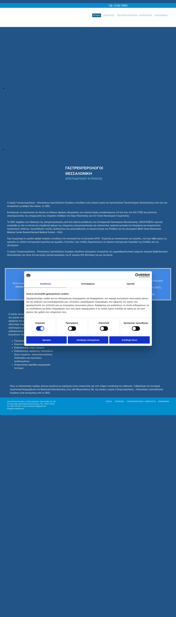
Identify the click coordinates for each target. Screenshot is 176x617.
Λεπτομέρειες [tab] (88, 283)
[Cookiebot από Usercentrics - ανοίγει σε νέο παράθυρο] (137, 275)
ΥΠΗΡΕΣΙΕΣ (108, 15)
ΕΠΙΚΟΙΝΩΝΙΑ (161, 15)
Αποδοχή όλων (129, 340)
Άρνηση (46, 340)
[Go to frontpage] (28, 24)
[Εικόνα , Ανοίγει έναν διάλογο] (91, 88)
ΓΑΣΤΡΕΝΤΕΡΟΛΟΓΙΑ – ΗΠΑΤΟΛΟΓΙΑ (134, 15)
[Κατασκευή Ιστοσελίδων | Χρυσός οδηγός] (9, 413)
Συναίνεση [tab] (45, 283)
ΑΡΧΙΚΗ (96, 15)
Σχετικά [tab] (130, 283)
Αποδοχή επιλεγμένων (88, 340)
